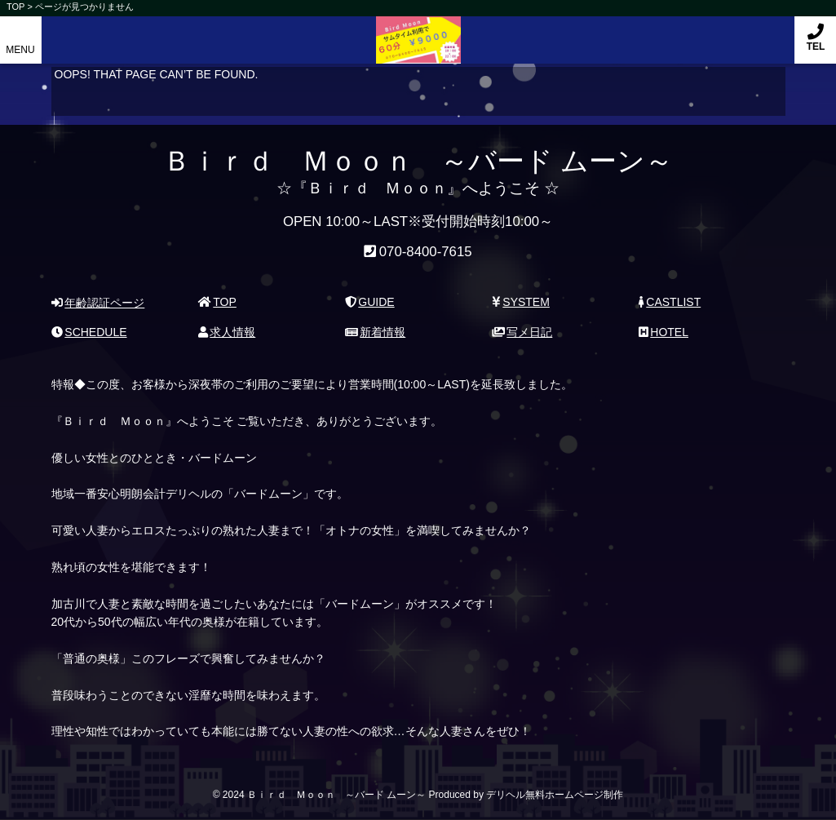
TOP (217, 301)
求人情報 (227, 332)
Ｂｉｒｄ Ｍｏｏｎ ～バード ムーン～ (418, 31)
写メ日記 (522, 332)
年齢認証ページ (98, 302)
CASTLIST (670, 301)
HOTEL (663, 332)
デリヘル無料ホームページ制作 (554, 794)
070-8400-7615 (425, 251)
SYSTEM (521, 301)
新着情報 (375, 332)
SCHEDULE (89, 332)
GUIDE (370, 301)
